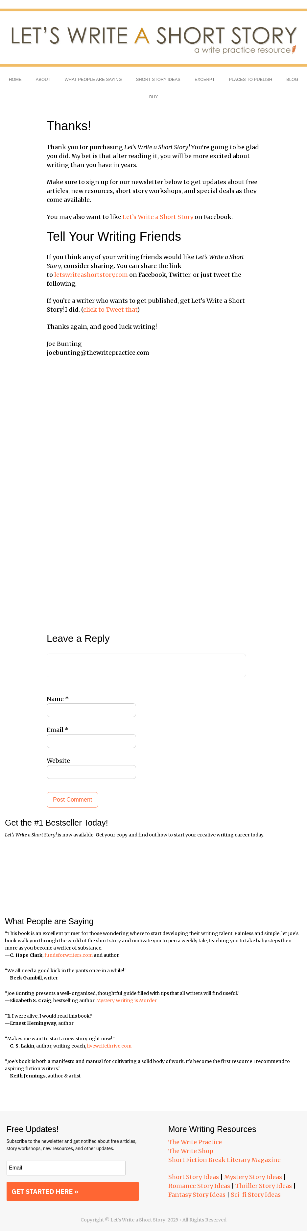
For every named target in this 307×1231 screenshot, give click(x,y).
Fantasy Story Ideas (196, 1194)
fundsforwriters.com (68, 955)
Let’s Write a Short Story (158, 217)
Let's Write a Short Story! (153, 38)
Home (15, 79)
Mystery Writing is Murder (126, 1000)
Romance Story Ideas (199, 1186)
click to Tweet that (110, 309)
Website (58, 760)
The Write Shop (190, 1151)
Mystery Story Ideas (253, 1177)
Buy (153, 96)
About (43, 79)
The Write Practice (195, 1142)
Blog (292, 79)
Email (58, 730)
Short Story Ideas (158, 79)
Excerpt (205, 79)
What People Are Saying (93, 79)
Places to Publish (250, 79)
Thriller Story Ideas (263, 1186)
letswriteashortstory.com (91, 274)
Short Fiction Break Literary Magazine (224, 1160)
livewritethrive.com (109, 1046)
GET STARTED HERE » (45, 1191)
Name (58, 699)
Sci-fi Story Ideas (256, 1194)
